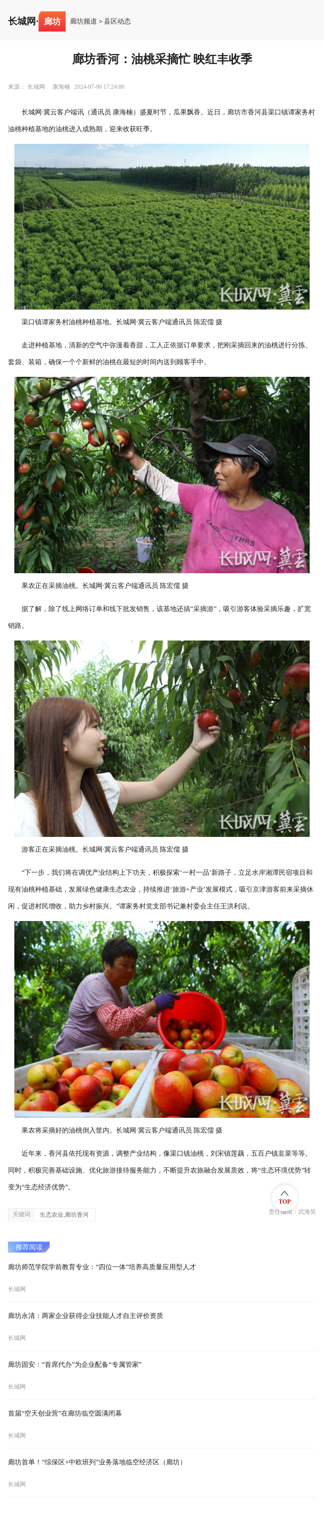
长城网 (22, 21)
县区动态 (117, 21)
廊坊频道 (83, 21)
